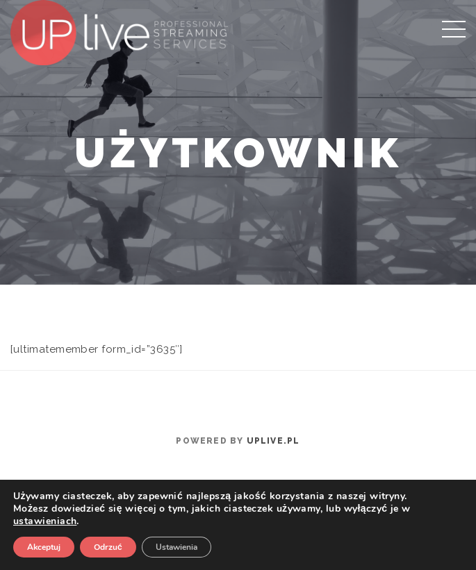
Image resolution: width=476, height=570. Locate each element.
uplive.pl (273, 441)
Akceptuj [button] (43, 547)
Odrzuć (108, 547)
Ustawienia (176, 547)
